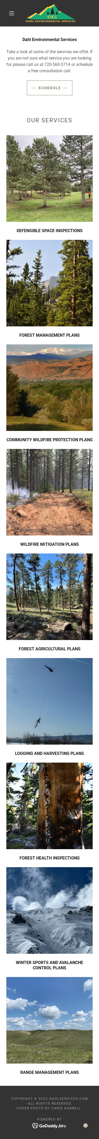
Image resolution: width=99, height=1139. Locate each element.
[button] (11, 13)
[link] (50, 13)
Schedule (49, 88)
